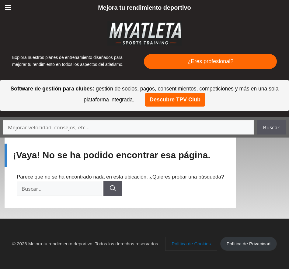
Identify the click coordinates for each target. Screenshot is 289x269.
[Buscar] (112, 188)
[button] (191, 244)
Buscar (271, 127)
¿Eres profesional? (210, 61)
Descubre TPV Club (175, 100)
